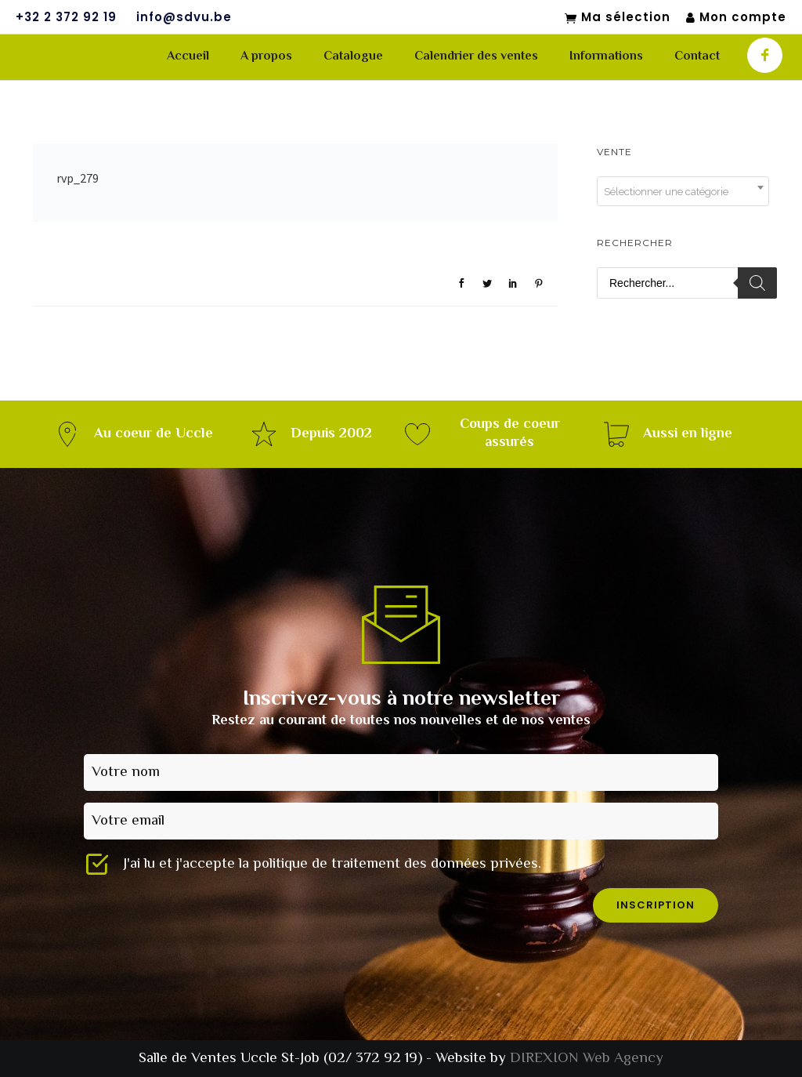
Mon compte (736, 18)
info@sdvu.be (184, 17)
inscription (655, 905)
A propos (266, 57)
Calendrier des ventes (476, 57)
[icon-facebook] (764, 55)
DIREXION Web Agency (586, 1058)
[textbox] (683, 192)
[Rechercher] (757, 283)
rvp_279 (77, 178)
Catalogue (353, 57)
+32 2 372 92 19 (66, 17)
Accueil (188, 57)
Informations (606, 57)
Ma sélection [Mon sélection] (617, 18)
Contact (697, 57)
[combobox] (683, 191)
